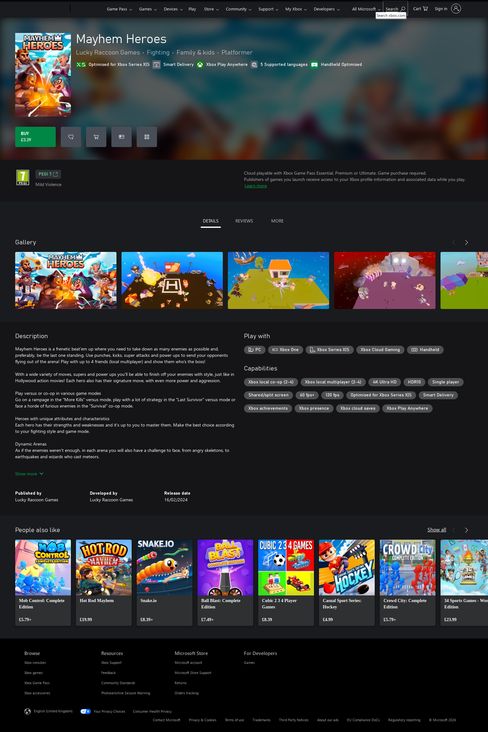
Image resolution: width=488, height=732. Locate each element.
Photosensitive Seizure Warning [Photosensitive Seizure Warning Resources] (125, 693)
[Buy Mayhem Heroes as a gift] (121, 137)
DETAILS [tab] (210, 221)
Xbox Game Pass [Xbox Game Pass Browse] (37, 683)
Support (266, 8)
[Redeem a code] (147, 137)
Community (236, 8)
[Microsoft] (46, 8)
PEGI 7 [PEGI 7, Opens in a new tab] (48, 174)
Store (209, 8)
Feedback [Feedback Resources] (108, 673)
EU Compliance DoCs (363, 720)
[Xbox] (87, 8)
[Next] (466, 242)
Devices (171, 8)
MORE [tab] (277, 221)
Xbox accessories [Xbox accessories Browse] (37, 693)
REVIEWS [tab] (244, 221)
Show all (437, 529)
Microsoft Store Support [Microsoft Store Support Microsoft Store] (193, 673)
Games (145, 8)
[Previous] (453, 242)
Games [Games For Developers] (249, 662)
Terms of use (234, 720)
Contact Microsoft (166, 720)
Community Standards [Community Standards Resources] (118, 683)
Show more (29, 474)
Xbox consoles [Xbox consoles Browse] (35, 662)
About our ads (328, 720)
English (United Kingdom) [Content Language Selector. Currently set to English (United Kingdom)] (53, 711)
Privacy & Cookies (202, 720)
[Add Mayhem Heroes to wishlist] (71, 137)
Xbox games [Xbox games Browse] (33, 673)
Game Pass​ (117, 8)
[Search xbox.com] (395, 8)
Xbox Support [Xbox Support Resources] (111, 662)
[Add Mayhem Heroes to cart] (96, 137)
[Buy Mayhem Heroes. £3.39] (35, 137)
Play (192, 8)
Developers (324, 8)
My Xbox (293, 8)
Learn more (256, 186)
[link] (43, 583)
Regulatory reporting (404, 720)
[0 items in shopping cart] (420, 8)
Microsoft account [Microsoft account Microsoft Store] (188, 662)
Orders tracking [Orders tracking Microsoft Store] (186, 693)
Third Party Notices (294, 720)
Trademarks (262, 720)
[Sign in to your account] (447, 8)
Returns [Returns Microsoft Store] (181, 683)
